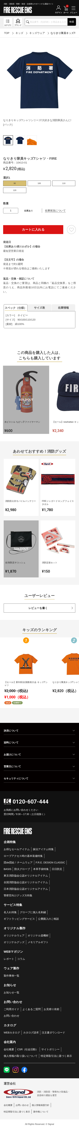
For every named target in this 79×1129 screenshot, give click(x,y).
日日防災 (57, 869)
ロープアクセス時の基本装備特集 (23, 856)
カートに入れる (33, 229)
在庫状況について (55, 210)
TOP (6, 33)
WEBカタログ (12, 1032)
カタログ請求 (31, 1032)
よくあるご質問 (31, 1009)
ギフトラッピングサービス (19, 918)
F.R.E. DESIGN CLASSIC (50, 862)
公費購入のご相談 (48, 918)
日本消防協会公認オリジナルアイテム (26, 888)
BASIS (7, 869)
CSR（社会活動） (27, 1049)
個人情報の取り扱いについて (21, 1055)
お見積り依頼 (51, 1009)
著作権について (40, 1111)
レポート (9, 958)
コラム (21, 958)
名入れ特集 (10, 912)
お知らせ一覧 (11, 992)
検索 (71, 21)
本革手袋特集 (41, 869)
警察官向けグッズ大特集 (18, 895)
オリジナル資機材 (38, 935)
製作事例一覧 (11, 975)
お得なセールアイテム (17, 849)
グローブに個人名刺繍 (33, 912)
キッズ (19, 33)
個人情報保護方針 (40, 1105)
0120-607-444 (30, 801)
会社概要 (9, 1049)
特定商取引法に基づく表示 (56, 1055)
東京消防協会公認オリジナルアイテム (26, 875)
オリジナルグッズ (14, 942)
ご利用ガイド (11, 1009)
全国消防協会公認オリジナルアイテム (26, 882)
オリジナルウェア (14, 935)
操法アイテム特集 (43, 849)
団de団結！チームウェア (18, 862)
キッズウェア (37, 33)
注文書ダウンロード (53, 1032)
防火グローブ (22, 869)
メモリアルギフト (38, 942)
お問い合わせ (11, 1015)
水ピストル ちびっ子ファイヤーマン (22, 422)
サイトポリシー (50, 1049)
